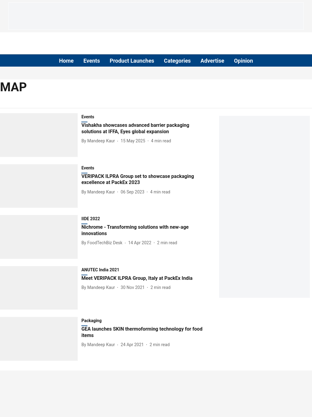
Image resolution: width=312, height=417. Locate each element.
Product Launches (132, 60)
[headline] (142, 128)
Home (66, 60)
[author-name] (99, 141)
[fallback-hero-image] (40, 135)
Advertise (212, 60)
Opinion (243, 60)
